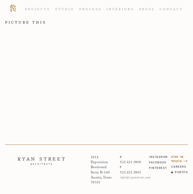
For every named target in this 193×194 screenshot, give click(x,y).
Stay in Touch (179, 159)
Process (90, 9)
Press (147, 9)
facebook (157, 162)
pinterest (157, 167)
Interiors (120, 9)
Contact (171, 9)
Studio (64, 9)
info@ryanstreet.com (135, 177)
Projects (37, 9)
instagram (157, 156)
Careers (178, 166)
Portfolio (179, 172)
